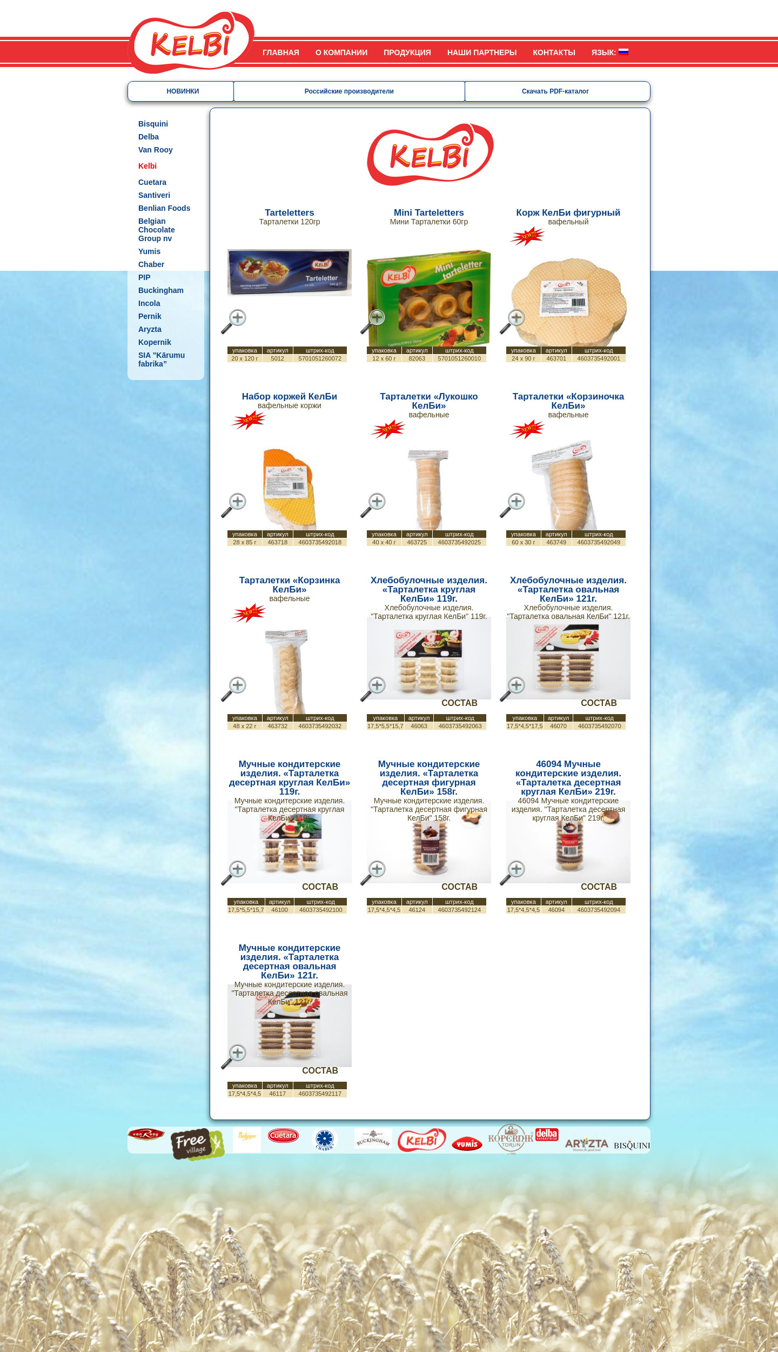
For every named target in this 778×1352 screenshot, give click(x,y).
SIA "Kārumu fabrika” (161, 359)
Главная (281, 52)
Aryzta (150, 329)
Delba (148, 136)
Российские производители (349, 91)
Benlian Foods (164, 208)
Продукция (407, 52)
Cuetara (152, 182)
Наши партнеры (482, 52)
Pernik (150, 316)
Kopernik (154, 342)
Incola (149, 303)
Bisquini (153, 123)
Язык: (610, 52)
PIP (144, 277)
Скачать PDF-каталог (555, 91)
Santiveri (154, 195)
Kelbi (147, 166)
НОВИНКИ (182, 91)
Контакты (554, 52)
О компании (341, 52)
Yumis (149, 251)
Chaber (151, 264)
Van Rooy (155, 149)
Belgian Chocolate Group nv (156, 230)
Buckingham (161, 290)
